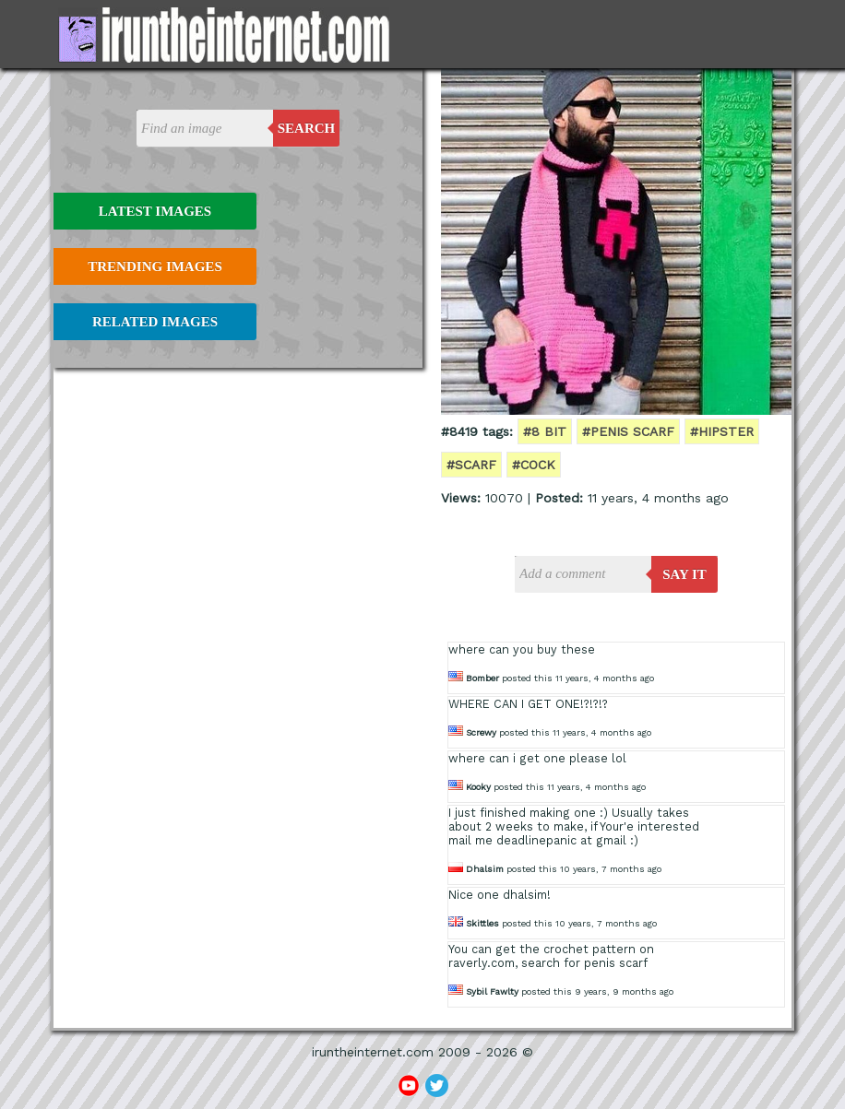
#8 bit (544, 431)
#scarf (471, 464)
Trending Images (154, 266)
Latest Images (155, 211)
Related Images (155, 321)
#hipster (722, 431)
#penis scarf (628, 431)
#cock (533, 464)
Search (307, 128)
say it (684, 574)
